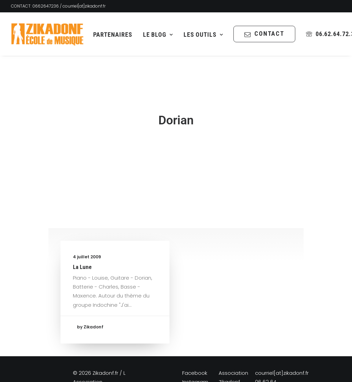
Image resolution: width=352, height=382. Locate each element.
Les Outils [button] (203, 34)
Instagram (195, 365)
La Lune (82, 250)
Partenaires (112, 34)
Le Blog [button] (158, 34)
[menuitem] (112, 34)
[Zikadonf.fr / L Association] (47, 34)
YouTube (193, 374)
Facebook (194, 356)
